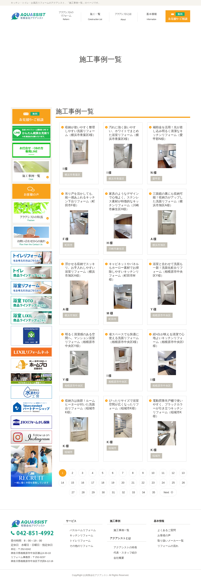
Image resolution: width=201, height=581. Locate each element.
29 (93, 492)
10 (152, 472)
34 (143, 492)
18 (102, 482)
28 (83, 492)
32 (123, 492)
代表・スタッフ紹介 (125, 552)
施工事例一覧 (121, 530)
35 (153, 492)
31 (113, 492)
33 (133, 492)
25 (173, 482)
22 (143, 482)
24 (163, 482)
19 (112, 482)
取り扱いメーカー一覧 (170, 540)
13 (183, 472)
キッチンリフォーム (81, 535)
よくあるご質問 (166, 530)
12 (173, 472)
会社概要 (119, 557)
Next (166, 492)
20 (122, 482)
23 (153, 482)
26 (183, 482)
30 (103, 492)
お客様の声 (164, 535)
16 (82, 482)
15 (72, 482)
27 (73, 492)
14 (62, 482)
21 (133, 482)
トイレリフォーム (80, 540)
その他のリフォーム (81, 545)
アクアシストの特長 (125, 547)
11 (163, 472)
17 (92, 482)
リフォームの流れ (167, 545)
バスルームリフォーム (83, 530)
